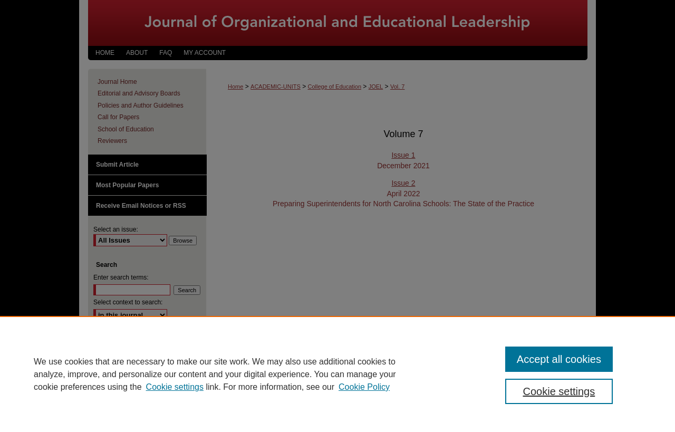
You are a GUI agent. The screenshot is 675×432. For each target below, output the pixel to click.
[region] (337, 374)
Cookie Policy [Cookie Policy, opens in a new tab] (364, 386)
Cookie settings (175, 386)
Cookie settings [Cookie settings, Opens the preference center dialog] (559, 391)
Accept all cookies (559, 359)
